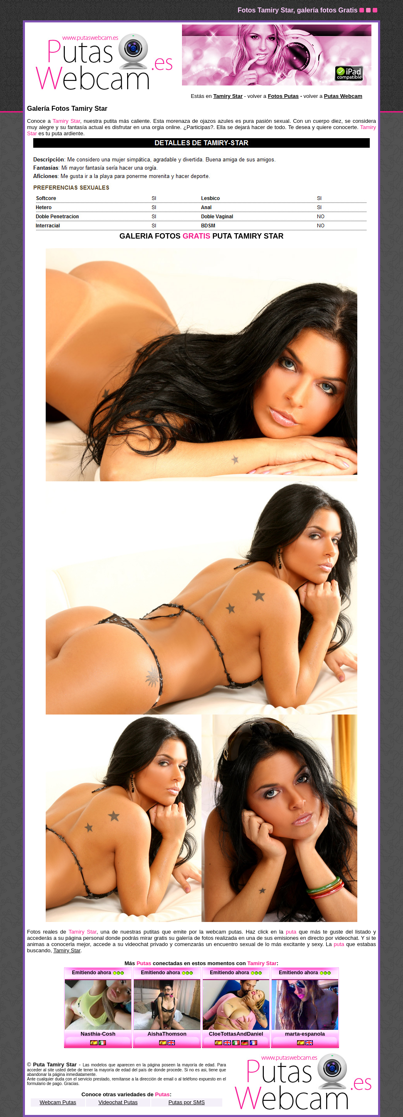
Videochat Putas (118, 1102)
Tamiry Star (66, 950)
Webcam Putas (57, 1102)
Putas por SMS (186, 1102)
